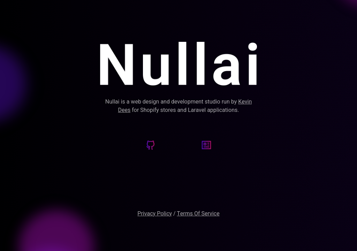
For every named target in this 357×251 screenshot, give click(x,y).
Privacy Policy (154, 214)
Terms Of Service (198, 214)
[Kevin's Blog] (206, 146)
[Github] (150, 146)
